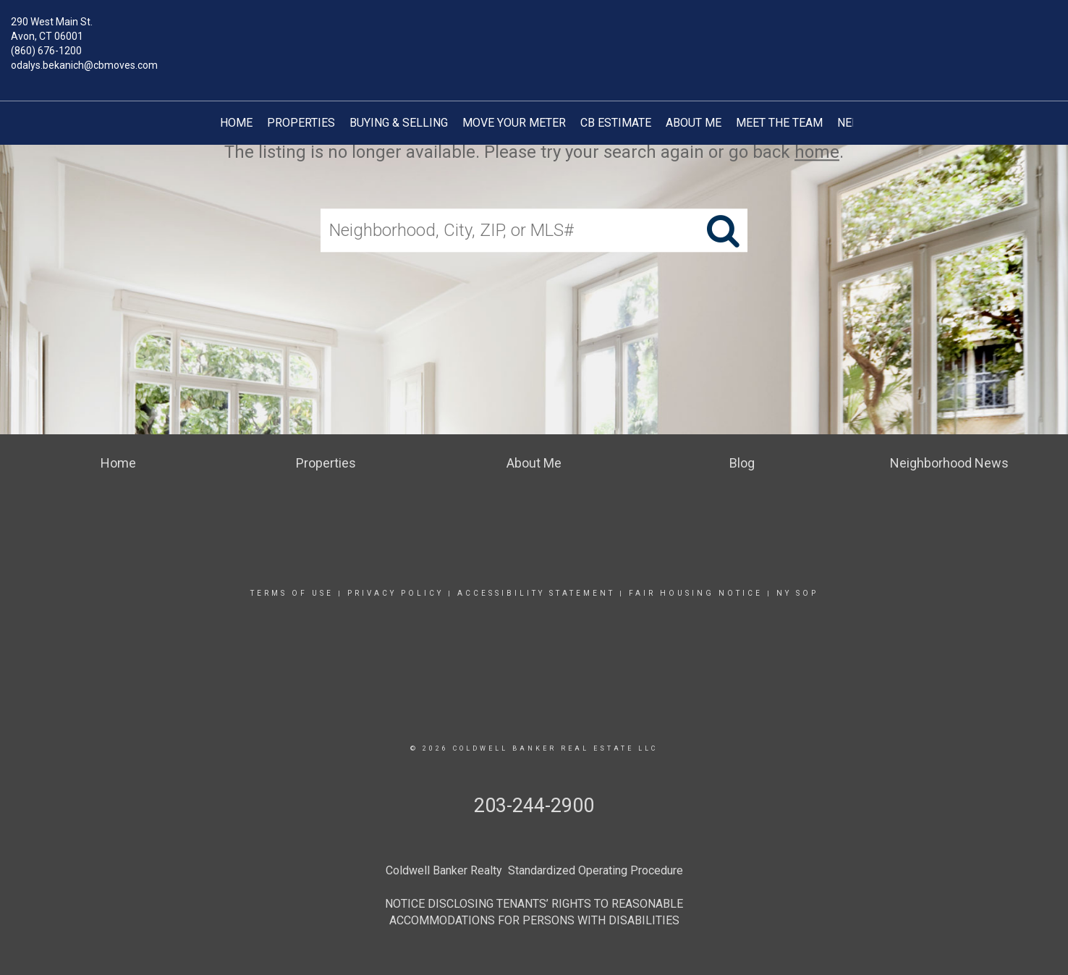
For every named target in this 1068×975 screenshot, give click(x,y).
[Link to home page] (534, 32)
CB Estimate (615, 123)
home (816, 152)
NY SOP (797, 593)
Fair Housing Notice (696, 593)
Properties (301, 123)
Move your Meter (514, 123)
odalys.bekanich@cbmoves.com (84, 65)
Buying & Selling (398, 123)
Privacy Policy (395, 593)
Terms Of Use (292, 593)
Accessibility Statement (536, 593)
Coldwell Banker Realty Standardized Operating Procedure (534, 870)
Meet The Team (779, 123)
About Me (693, 123)
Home (236, 123)
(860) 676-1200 (46, 50)
